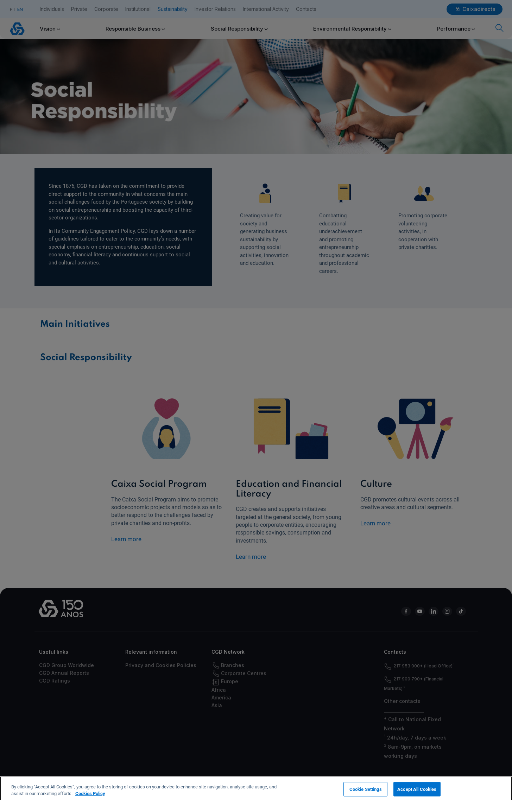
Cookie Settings (365, 792)
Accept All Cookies (416, 792)
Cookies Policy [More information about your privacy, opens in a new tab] (90, 797)
